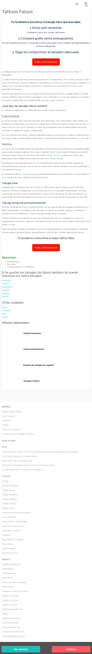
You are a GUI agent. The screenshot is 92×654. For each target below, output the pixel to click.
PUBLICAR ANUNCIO (46, 62)
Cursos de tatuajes (9, 517)
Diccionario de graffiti (10, 623)
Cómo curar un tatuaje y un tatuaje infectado (19, 456)
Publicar (71, 649)
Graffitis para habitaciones (12, 609)
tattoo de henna (55, 155)
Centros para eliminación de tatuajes (16, 513)
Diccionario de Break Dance (13, 632)
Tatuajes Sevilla (8, 508)
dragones (6, 293)
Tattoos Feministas (32, 333)
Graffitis (5, 614)
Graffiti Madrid (7, 569)
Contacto (5, 425)
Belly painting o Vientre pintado (14, 521)
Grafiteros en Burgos (10, 596)
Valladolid (6, 310)
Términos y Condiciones (11, 430)
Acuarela (5, 290)
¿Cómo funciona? (8, 416)
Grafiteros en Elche (9, 605)
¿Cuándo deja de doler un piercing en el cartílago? (21, 470)
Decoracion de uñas (10, 553)
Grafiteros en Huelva (10, 600)
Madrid (5, 317)
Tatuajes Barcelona (9, 495)
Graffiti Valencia (8, 587)
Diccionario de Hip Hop (11, 627)
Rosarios (5, 284)
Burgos (5, 307)
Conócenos (6, 421)
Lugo (4, 314)
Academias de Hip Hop (11, 530)
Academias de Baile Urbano (13, 526)
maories (5, 297)
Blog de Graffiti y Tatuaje (12, 412)
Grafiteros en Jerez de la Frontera (15, 591)
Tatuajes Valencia (9, 504)
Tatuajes (5, 481)
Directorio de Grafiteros (11, 618)
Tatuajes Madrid (8, 490)
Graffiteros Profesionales (11, 564)
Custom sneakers (9, 548)
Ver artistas (21, 649)
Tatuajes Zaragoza (9, 499)
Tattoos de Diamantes (33, 349)
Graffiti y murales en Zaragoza (14, 582)
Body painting (7, 544)
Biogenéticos (7, 287)
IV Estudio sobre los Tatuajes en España (18, 434)
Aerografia (6, 535)
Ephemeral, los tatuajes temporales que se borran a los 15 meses (28, 465)
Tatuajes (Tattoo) (31, 381)
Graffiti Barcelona (9, 573)
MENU (86, 5)
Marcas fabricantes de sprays (13, 636)
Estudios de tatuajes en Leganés (38, 365)
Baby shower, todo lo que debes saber (17, 461)
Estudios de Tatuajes (10, 486)
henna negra (26, 174)
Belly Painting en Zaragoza (13, 540)
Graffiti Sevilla (7, 578)
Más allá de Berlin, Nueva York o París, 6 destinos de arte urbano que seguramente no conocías (40, 452)
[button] (86, 4)
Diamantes (6, 280)
